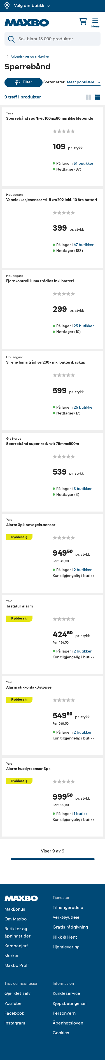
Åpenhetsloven (68, 1023)
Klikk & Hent (65, 937)
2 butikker (83, 570)
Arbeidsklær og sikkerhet (30, 56)
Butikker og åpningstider (17, 932)
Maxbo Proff (16, 965)
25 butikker (84, 326)
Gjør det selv (17, 993)
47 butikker (84, 244)
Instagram (14, 1023)
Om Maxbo (15, 919)
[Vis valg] (84, 82)
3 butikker (83, 488)
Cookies (61, 1033)
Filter (23, 82)
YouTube (13, 1003)
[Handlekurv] (83, 21)
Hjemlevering (66, 947)
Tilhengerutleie (68, 907)
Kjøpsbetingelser (70, 1003)
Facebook (14, 1013)
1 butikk (80, 813)
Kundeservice (66, 993)
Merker (11, 956)
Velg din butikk (32, 6)
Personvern (64, 1013)
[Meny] (95, 23)
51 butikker (83, 163)
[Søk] (52, 39)
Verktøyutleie (66, 917)
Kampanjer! (16, 946)
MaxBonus (14, 909)
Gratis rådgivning (70, 927)
